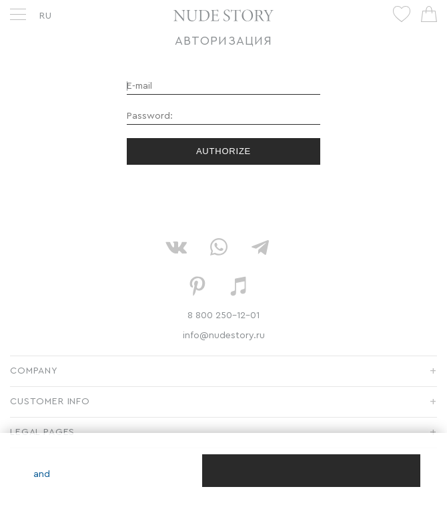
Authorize (223, 151)
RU (45, 16)
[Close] (311, 470)
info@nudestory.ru (224, 335)
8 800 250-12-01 (223, 315)
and (41, 474)
